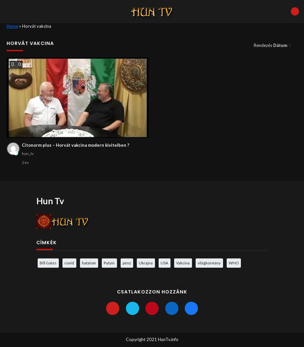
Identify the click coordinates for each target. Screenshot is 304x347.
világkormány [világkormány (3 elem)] (209, 262)
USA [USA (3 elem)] (164, 262)
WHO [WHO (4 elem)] (234, 262)
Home (12, 26)
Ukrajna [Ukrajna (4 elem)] (146, 262)
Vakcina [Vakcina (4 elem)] (183, 262)
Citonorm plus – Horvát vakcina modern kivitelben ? (75, 145)
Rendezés (271, 45)
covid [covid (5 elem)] (69, 262)
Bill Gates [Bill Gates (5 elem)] (48, 262)
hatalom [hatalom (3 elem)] (89, 262)
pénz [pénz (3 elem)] (127, 262)
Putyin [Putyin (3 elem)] (109, 262)
